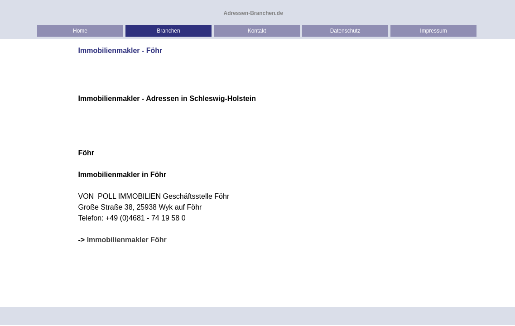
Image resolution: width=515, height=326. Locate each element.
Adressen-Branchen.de (253, 13)
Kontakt (257, 31)
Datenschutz (345, 31)
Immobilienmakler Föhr (127, 240)
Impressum (433, 31)
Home (80, 31)
